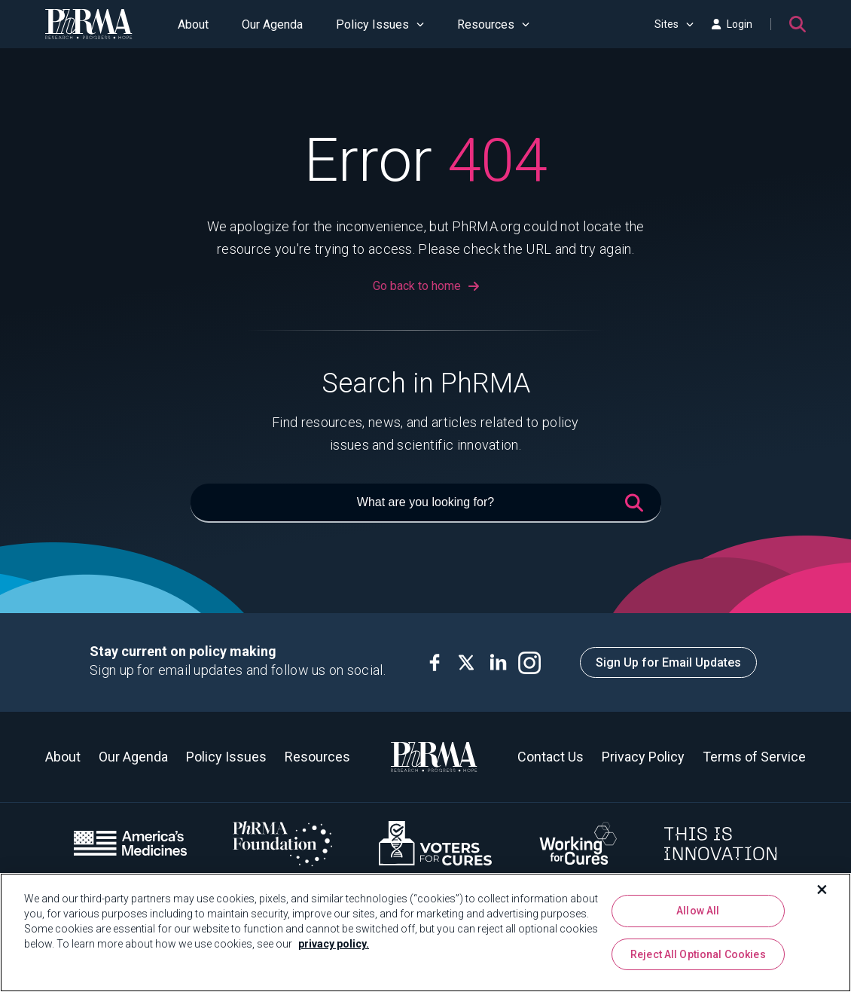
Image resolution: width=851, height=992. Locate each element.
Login (732, 24)
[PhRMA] (89, 24)
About (193, 24)
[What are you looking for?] (426, 503)
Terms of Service (754, 757)
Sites (674, 24)
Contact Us (550, 757)
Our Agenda (272, 24)
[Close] (822, 889)
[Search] (797, 24)
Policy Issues (380, 24)
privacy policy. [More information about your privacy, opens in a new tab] (333, 944)
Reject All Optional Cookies (698, 954)
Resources (493, 24)
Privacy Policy (643, 757)
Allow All (697, 911)
